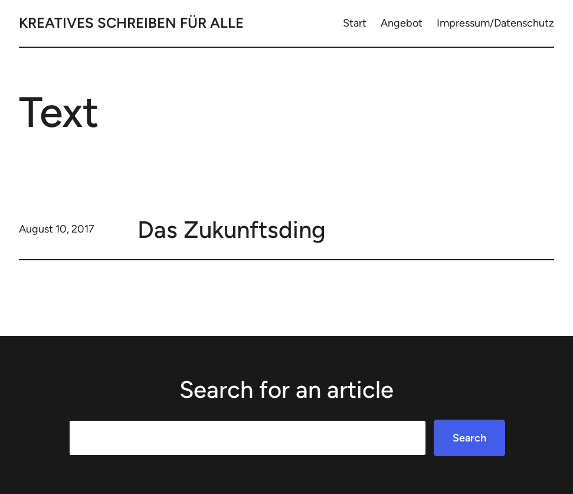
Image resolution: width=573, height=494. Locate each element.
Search (469, 437)
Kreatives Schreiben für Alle (131, 22)
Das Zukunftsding (231, 229)
